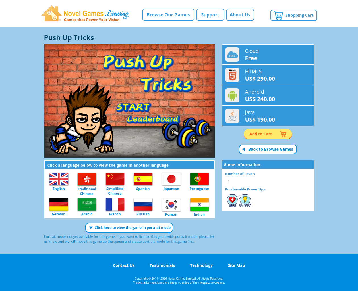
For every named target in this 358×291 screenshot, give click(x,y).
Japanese (171, 179)
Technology (201, 265)
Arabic (87, 205)
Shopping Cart (299, 15)
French (115, 205)
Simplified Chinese (115, 179)
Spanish (143, 179)
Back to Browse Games (270, 149)
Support (210, 15)
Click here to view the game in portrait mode (133, 227)
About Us (240, 15)
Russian (143, 205)
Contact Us (123, 265)
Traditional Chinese (87, 179)
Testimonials (162, 265)
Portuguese (199, 179)
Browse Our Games (168, 15)
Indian (199, 205)
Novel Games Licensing (85, 13)
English (59, 179)
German (59, 205)
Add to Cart (260, 134)
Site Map (236, 265)
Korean (171, 205)
